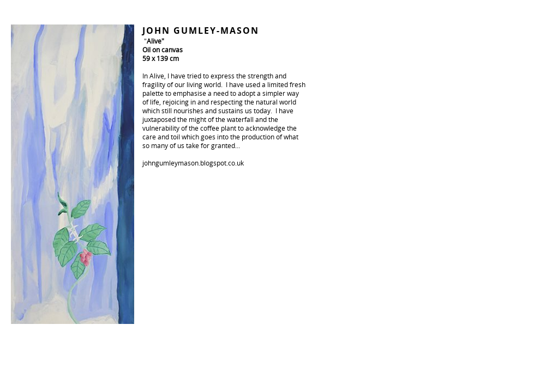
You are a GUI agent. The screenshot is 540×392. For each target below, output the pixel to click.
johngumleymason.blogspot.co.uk (193, 162)
